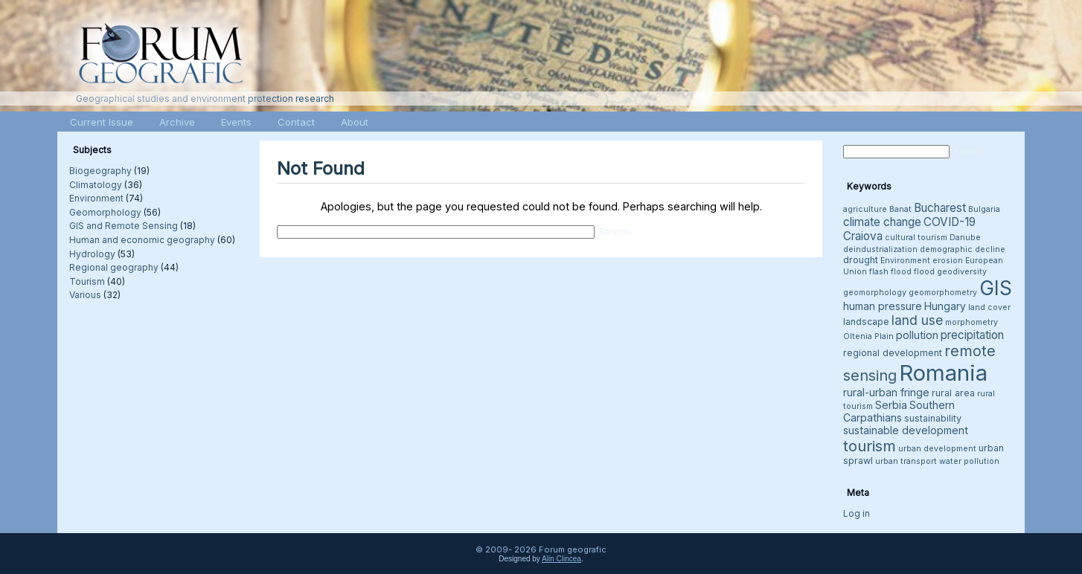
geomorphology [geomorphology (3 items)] (874, 292)
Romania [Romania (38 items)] (943, 373)
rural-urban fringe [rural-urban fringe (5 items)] (886, 392)
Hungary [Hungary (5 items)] (945, 306)
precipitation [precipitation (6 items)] (972, 335)
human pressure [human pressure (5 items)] (882, 306)
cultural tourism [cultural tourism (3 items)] (916, 237)
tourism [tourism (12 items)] (869, 445)
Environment (96, 198)
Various (85, 294)
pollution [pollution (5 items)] (917, 335)
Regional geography (114, 267)
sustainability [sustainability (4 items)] (932, 418)
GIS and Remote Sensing (123, 225)
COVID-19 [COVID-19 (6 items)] (949, 222)
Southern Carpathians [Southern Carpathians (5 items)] (899, 411)
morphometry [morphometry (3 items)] (971, 322)
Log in (856, 513)
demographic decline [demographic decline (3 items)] (962, 249)
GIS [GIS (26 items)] (995, 288)
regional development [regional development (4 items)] (892, 352)
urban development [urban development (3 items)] (937, 449)
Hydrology (92, 253)
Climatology (95, 184)
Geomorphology (105, 212)
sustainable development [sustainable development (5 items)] (905, 430)
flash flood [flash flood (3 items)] (890, 272)
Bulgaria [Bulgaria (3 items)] (984, 209)
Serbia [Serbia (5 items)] (891, 405)
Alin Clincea (561, 559)
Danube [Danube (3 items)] (965, 237)
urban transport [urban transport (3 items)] (906, 461)
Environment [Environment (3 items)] (905, 260)
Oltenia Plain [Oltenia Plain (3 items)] (868, 336)
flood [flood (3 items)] (924, 272)
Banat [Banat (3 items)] (900, 209)
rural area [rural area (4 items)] (953, 393)
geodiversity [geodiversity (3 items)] (962, 272)
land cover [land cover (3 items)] (989, 307)
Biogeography (100, 170)
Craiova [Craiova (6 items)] (863, 236)
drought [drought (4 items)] (860, 259)
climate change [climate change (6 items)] (882, 222)
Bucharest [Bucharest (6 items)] (940, 208)
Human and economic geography (142, 239)
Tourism (87, 281)
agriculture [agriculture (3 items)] (865, 209)
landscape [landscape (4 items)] (866, 321)
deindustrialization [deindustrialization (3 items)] (880, 249)
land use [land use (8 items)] (917, 320)
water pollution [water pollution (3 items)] (969, 461)
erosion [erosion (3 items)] (947, 260)
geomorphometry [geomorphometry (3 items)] (943, 292)
